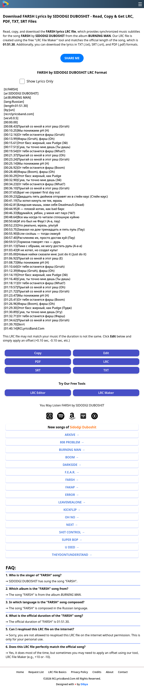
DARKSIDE (70, 465)
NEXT (70, 525)
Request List (36, 672)
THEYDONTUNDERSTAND (70, 555)
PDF (38, 362)
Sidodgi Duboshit (83, 427)
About (109, 672)
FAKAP (70, 487)
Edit (106, 353)
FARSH (70, 480)
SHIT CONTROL (70, 532)
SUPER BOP (70, 540)
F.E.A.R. (70, 472)
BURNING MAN (70, 450)
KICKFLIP (70, 510)
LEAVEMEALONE (70, 502)
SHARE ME (72, 58)
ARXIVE (70, 435)
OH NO (70, 517)
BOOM (70, 457)
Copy (38, 353)
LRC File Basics (57, 672)
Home (20, 672)
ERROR (70, 495)
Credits (96, 672)
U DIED (70, 547)
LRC (106, 362)
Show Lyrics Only (40, 81)
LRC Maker (106, 393)
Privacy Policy (79, 672)
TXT (106, 370)
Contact (123, 672)
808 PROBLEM (70, 442)
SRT (37, 370)
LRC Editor (37, 393)
